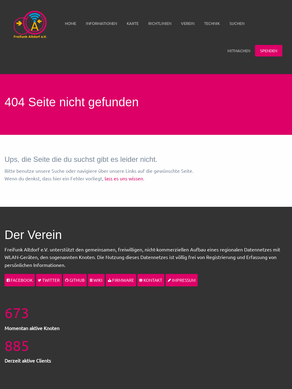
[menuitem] (70, 23)
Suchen (237, 23)
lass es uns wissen (124, 178)
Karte (133, 23)
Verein (187, 23)
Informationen (101, 23)
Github (75, 280)
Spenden (268, 50)
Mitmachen (238, 50)
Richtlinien (159, 23)
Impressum (182, 280)
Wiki (96, 280)
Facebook (20, 280)
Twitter (49, 280)
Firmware (121, 280)
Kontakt (150, 280)
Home (70, 23)
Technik (212, 23)
